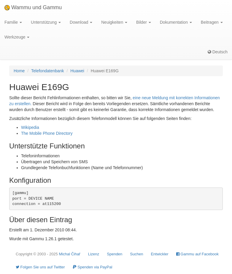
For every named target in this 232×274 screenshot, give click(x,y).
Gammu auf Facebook (197, 254)
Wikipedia (30, 127)
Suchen (136, 254)
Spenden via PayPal (92, 267)
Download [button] (81, 22)
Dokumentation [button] (176, 22)
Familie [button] (13, 22)
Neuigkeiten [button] (114, 22)
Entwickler (159, 254)
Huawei (77, 70)
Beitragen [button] (212, 22)
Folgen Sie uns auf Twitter (40, 267)
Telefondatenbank (47, 70)
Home (19, 70)
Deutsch (218, 51)
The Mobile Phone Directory (47, 133)
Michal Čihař (69, 254)
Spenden (114, 254)
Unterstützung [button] (46, 22)
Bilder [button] (143, 22)
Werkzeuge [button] (16, 37)
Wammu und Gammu (33, 7)
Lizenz (93, 254)
